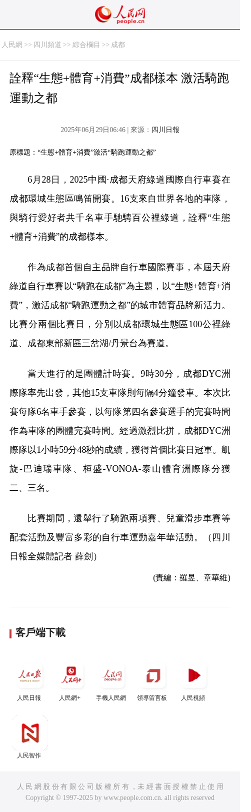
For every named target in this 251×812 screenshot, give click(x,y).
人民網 (12, 45)
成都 (118, 45)
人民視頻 (194, 679)
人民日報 (30, 679)
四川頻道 (48, 45)
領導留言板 (153, 679)
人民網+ (71, 679)
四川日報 (166, 130)
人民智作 (30, 737)
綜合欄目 (86, 45)
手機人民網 (112, 679)
